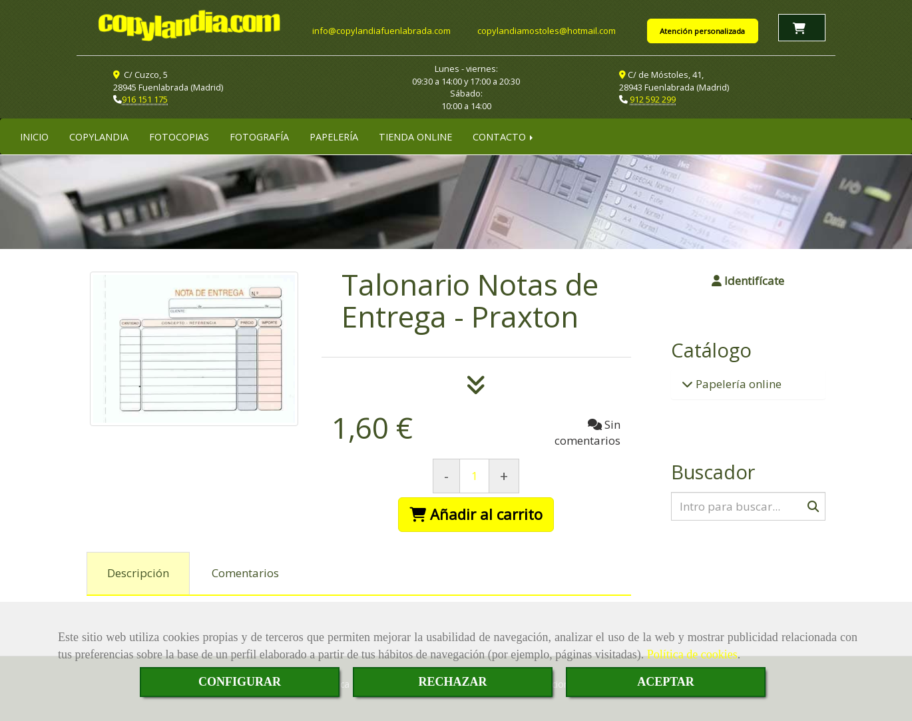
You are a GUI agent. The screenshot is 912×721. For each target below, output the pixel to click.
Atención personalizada (702, 30)
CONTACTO (504, 135)
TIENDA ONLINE (415, 135)
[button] (748, 279)
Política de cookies (692, 654)
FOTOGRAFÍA (259, 135)
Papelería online (737, 382)
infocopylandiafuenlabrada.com (381, 30)
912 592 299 (653, 98)
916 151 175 (145, 98)
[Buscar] (748, 505)
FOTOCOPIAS (179, 135)
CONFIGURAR (239, 681)
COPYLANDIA (98, 135)
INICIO (34, 135)
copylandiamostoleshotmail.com (546, 30)
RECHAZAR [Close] (452, 681)
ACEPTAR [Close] (665, 681)
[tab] (138, 573)
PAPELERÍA (334, 135)
